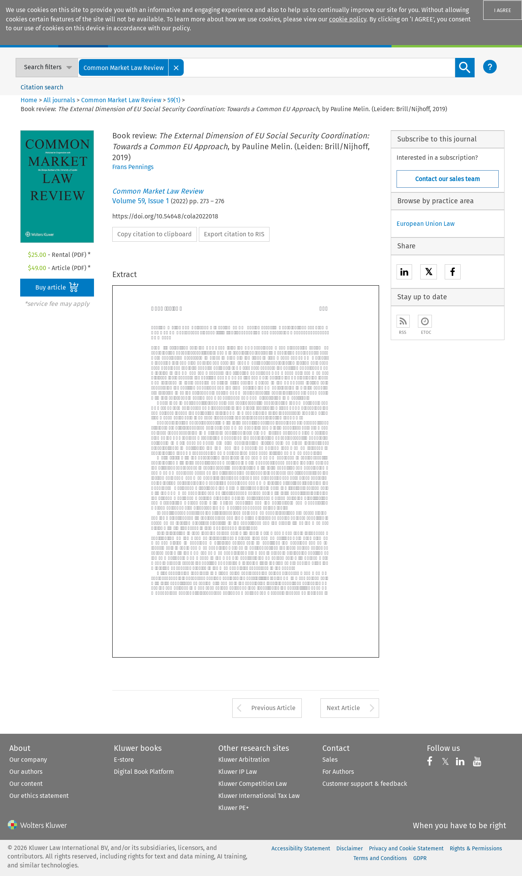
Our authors (25, 771)
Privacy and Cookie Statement (406, 848)
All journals (60, 100)
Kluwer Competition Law (252, 783)
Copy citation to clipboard (154, 234)
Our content (26, 783)
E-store (124, 759)
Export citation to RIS (234, 234)
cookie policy (347, 19)
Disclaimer (349, 848)
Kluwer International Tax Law (258, 795)
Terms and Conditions (380, 858)
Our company (28, 759)
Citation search (42, 87)
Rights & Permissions (476, 848)
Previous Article (273, 708)
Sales (330, 759)
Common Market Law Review (121, 100)
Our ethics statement (39, 795)
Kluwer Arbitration (244, 759)
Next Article (343, 708)
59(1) (173, 100)
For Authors (338, 771)
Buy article (57, 287)
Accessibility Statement (300, 848)
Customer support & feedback (364, 783)
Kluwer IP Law (237, 771)
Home (29, 100)
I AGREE (502, 10)
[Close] (176, 67)
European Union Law (425, 223)
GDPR (419, 858)
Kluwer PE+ (233, 807)
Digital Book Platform (144, 771)
